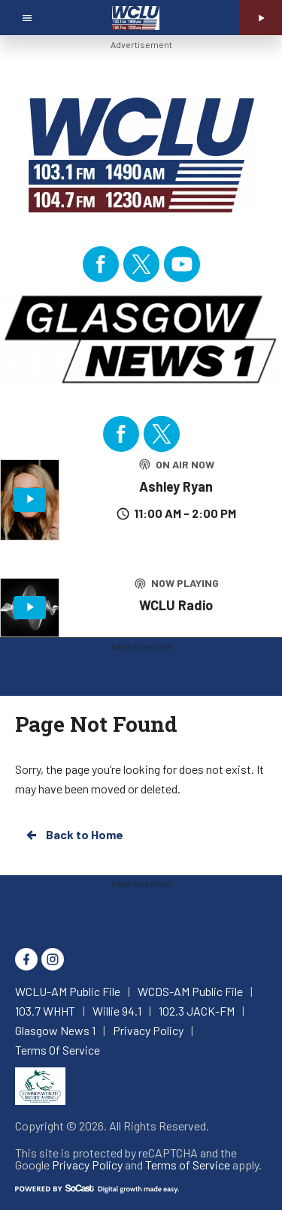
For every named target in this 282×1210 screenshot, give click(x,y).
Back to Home (73, 834)
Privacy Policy (87, 1164)
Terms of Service (187, 1164)
